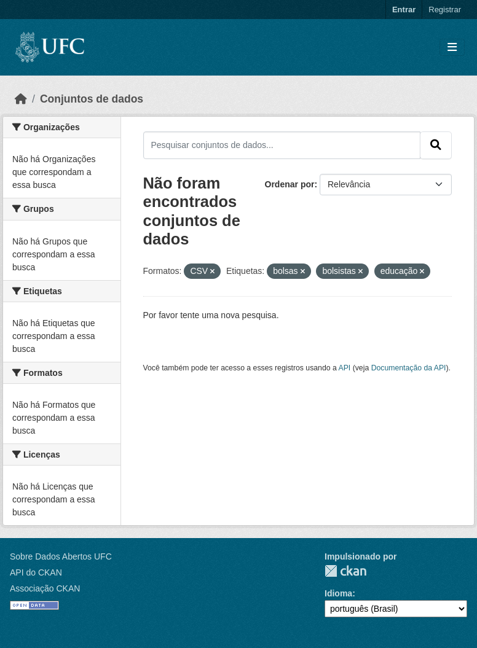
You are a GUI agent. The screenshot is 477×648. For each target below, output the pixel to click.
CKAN (345, 570)
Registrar (444, 9)
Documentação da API (408, 368)
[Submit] (436, 144)
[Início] (21, 99)
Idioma (338, 593)
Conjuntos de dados (91, 99)
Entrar (404, 9)
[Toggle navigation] (452, 48)
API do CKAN (36, 572)
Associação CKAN (45, 588)
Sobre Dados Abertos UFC (61, 556)
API (345, 368)
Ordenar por (290, 184)
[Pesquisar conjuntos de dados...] (282, 144)
